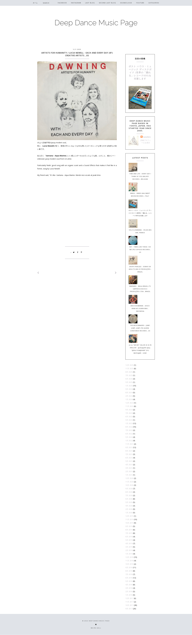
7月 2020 (128, 495)
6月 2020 (128, 499)
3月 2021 (128, 468)
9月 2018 (128, 567)
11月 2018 (129, 560)
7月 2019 (128, 533)
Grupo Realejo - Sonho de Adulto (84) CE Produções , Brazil (140, 269)
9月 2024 (128, 389)
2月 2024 (128, 396)
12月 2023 (129, 403)
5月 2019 (128, 540)
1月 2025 (128, 385)
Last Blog (90, 3)
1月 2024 (128, 399)
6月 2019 (128, 536)
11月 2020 (129, 482)
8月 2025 (128, 372)
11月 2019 (129, 519)
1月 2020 (128, 512)
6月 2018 (128, 578)
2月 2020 (128, 509)
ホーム (35, 3)
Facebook (62, 3)
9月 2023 (128, 409)
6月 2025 (128, 379)
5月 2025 (128, 382)
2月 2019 (128, 550)
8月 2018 (128, 571)
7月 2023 (128, 413)
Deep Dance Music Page (96, 22)
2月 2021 (128, 471)
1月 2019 (128, 554)
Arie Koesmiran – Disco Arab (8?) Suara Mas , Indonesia (140, 308)
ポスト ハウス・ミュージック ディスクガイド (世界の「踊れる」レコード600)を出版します (140, 72)
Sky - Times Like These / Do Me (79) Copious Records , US (140, 249)
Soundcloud (126, 3)
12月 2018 (129, 557)
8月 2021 (128, 451)
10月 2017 (129, 605)
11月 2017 (129, 602)
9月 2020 (128, 488)
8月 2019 (128, 530)
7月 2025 (128, 375)
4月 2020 (128, 506)
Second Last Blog (107, 3)
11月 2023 (129, 406)
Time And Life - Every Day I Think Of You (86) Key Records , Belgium (140, 176)
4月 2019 (128, 543)
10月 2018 (129, 564)
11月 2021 (129, 444)
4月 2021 (128, 464)
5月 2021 (128, 461)
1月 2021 (128, 475)
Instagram (76, 3)
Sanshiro (147, 137)
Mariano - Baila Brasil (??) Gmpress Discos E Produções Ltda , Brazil (140, 288)
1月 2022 (128, 440)
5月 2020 (128, 502)
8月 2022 (128, 427)
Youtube (140, 3)
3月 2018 (128, 588)
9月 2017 (128, 608)
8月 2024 (128, 392)
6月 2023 (128, 416)
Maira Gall (96, 628)
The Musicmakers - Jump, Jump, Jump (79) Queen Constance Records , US (140, 328)
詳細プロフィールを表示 (145, 141)
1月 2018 (128, 595)
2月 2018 (128, 591)
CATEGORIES (153, 3)
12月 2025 (129, 365)
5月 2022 (128, 437)
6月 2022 (128, 433)
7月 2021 (128, 454)
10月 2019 (129, 523)
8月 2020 (128, 492)
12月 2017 (129, 598)
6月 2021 (128, 457)
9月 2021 (128, 447)
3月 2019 (128, 547)
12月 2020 (129, 478)
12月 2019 (129, 516)
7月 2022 (128, 430)
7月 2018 (128, 574)
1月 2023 (128, 423)
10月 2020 (129, 485)
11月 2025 (129, 368)
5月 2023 (128, 420)
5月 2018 (128, 581)
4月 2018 (128, 584)
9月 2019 (128, 526)
